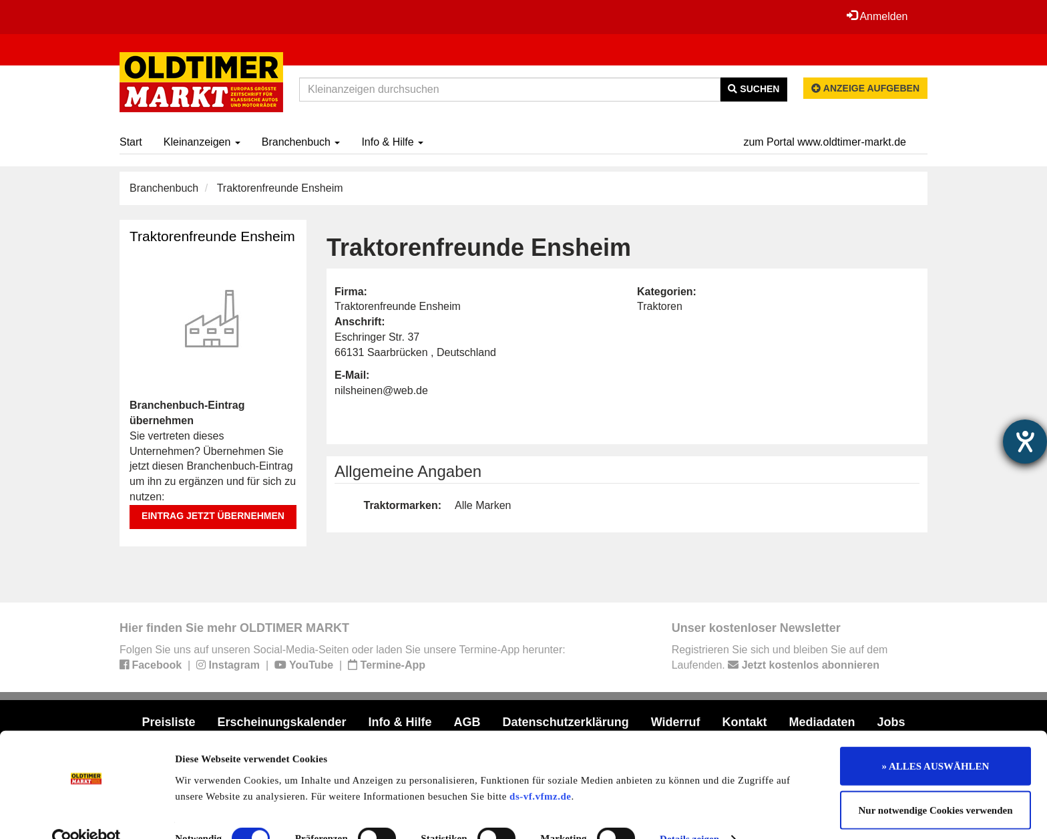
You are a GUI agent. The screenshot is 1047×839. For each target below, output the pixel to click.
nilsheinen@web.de (381, 390)
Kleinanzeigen (202, 142)
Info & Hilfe (392, 142)
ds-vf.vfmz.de (540, 769)
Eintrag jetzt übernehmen (213, 515)
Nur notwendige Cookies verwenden (936, 784)
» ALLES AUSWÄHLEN (936, 740)
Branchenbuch (301, 142)
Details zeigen (689, 813)
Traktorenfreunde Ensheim (212, 236)
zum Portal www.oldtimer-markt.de (824, 142)
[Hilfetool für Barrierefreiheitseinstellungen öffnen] (1025, 442)
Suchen (753, 88)
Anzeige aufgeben (865, 88)
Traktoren (659, 306)
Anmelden (876, 16)
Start (131, 142)
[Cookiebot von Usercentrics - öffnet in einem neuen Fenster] (86, 813)
